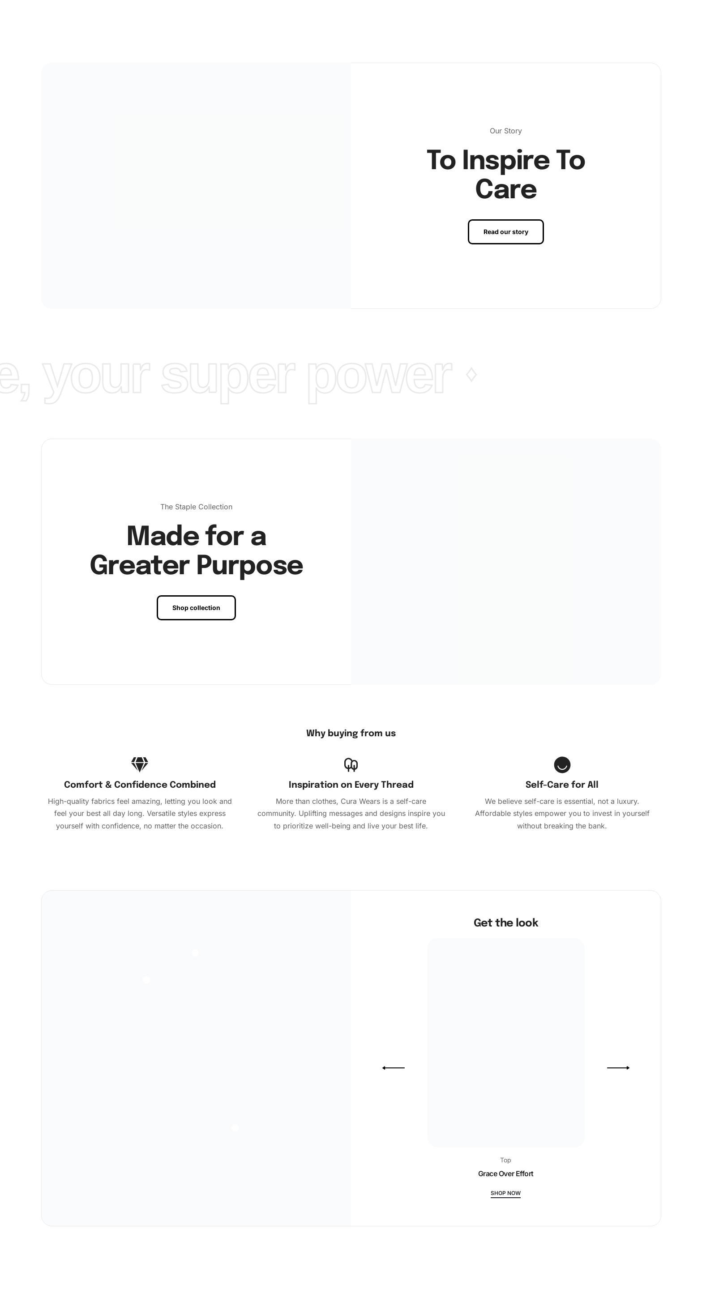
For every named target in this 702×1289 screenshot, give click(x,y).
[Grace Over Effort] (506, 1046)
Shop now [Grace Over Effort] (506, 1193)
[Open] (146, 980)
